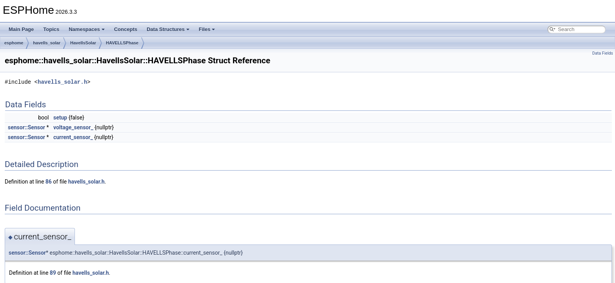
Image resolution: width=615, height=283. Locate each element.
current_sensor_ (73, 137)
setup (60, 117)
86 (48, 181)
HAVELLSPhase (122, 42)
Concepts (125, 29)
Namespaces (87, 29)
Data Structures (168, 29)
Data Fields (602, 53)
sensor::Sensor (26, 127)
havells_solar (46, 42)
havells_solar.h (62, 82)
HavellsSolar (83, 42)
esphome (13, 42)
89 (53, 273)
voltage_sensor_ (73, 127)
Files (207, 29)
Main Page (21, 29)
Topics (51, 29)
